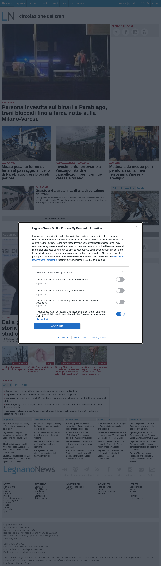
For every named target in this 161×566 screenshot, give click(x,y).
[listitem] (80, 272)
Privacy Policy (99, 337)
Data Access (80, 337)
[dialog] (80, 283)
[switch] (120, 279)
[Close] (136, 229)
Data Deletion (62, 337)
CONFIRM (57, 326)
